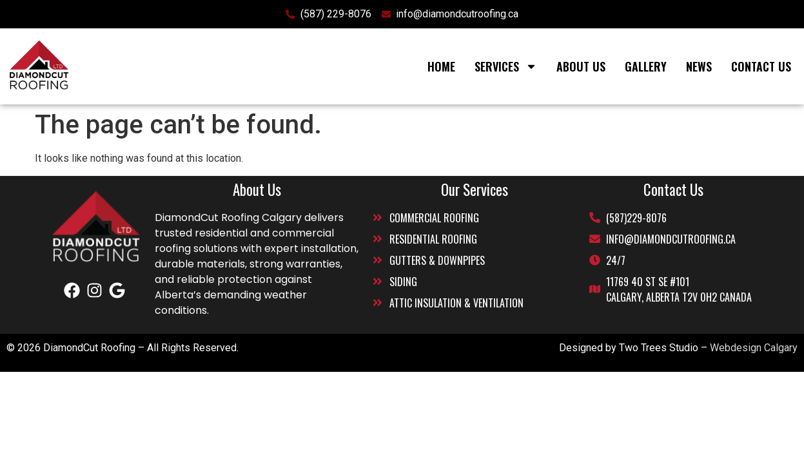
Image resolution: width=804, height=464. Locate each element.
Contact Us (761, 66)
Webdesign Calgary (754, 348)
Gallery (646, 66)
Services (506, 66)
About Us (580, 66)
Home (441, 66)
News (699, 66)
